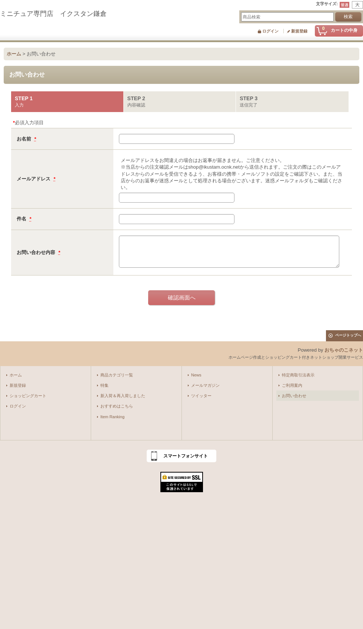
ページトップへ (348, 335)
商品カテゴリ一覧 (116, 375)
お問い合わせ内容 (37, 252)
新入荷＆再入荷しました (122, 395)
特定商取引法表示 (298, 375)
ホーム (16, 375)
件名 (22, 218)
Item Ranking (112, 417)
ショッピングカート (28, 395)
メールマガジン (205, 385)
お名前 (25, 139)
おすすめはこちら (116, 406)
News (196, 375)
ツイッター (201, 395)
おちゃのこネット (343, 350)
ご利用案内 (292, 385)
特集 (104, 385)
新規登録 (299, 31)
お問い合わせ (294, 395)
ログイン (270, 31)
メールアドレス (34, 179)
